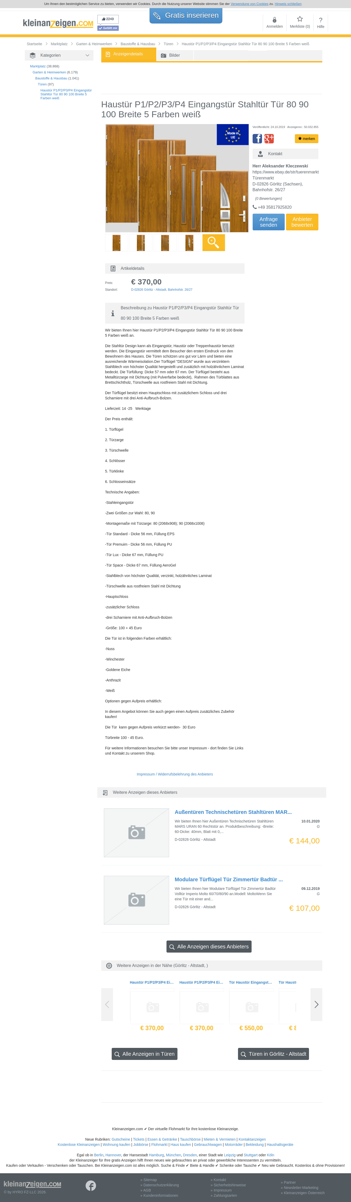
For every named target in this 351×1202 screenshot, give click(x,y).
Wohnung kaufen (116, 1144)
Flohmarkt (159, 1144)
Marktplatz (38, 66)
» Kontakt (218, 1180)
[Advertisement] (51, 193)
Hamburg (156, 1155)
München (173, 1155)
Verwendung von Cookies (250, 4)
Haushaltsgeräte (280, 1144)
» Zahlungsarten (224, 1195)
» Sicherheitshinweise (228, 1185)
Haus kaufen (180, 1144)
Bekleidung (255, 1144)
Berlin (98, 1155)
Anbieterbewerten (302, 222)
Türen (42, 84)
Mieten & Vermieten (220, 1139)
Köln (270, 1155)
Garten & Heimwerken (49, 72)
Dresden (190, 1155)
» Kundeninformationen (159, 1195)
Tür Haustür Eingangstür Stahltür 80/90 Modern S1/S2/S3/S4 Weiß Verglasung (251, 982)
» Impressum (221, 1190)
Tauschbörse (190, 1139)
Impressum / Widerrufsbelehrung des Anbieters (175, 774)
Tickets (139, 1139)
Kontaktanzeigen (252, 1139)
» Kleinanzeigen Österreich (303, 1193)
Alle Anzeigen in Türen (145, 1054)
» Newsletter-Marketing (299, 1188)
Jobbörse (140, 1144)
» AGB (145, 1190)
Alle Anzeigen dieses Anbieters (209, 947)
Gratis (186, 15)
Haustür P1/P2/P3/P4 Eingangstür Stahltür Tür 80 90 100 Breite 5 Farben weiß (66, 94)
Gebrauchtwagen (208, 1144)
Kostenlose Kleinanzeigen (79, 1144)
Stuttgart (251, 1155)
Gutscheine (121, 1139)
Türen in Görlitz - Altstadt (273, 1054)
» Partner (288, 1182)
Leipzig (229, 1155)
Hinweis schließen (288, 4)
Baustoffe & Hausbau (51, 78)
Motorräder (233, 1144)
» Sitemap (148, 1180)
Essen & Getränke (162, 1139)
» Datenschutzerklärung (159, 1185)
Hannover (113, 1155)
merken (306, 139)
